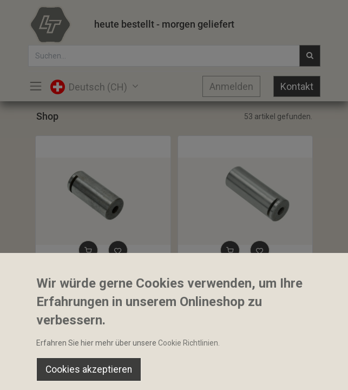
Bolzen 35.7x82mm (73, 275)
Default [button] (263, 349)
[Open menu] (174, 374)
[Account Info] (312, 371)
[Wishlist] (243, 371)
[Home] (36, 371)
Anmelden (231, 86)
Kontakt (296, 86)
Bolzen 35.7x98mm (215, 275)
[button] (88, 250)
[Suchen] (105, 371)
